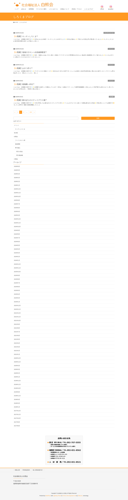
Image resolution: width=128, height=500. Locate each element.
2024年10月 (17, 226)
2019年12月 (17, 380)
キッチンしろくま (109, 32)
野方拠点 (17, 148)
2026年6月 (17, 166)
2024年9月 (17, 230)
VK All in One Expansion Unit (69, 495)
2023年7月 (17, 283)
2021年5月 (17, 339)
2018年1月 (17, 407)
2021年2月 (17, 350)
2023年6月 (17, 286)
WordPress (48, 495)
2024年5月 (17, 245)
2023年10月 (17, 271)
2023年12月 (17, 264)
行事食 (16, 159)
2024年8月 (17, 234)
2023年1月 (17, 301)
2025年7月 (17, 204)
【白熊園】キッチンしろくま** (25, 36)
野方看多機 (19, 155)
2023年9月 (17, 275)
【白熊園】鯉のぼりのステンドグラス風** (30, 100)
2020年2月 (17, 373)
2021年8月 (17, 328)
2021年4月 (17, 343)
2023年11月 (17, 268)
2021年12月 (17, 313)
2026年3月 (17, 177)
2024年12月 (17, 219)
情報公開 (17, 470)
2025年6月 (17, 207)
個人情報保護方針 (38, 470)
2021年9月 (17, 324)
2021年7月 (17, 331)
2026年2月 (17, 181)
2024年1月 (17, 260)
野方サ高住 (19, 151)
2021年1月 (17, 354)
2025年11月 (17, 192)
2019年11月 (17, 384)
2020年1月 (17, 377)
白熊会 (16, 136)
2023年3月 (17, 298)
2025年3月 (17, 215)
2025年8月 (17, 200)
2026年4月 (17, 174)
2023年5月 (17, 290)
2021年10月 (17, 320)
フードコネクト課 (20, 140)
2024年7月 (17, 238)
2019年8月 (17, 392)
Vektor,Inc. (80, 495)
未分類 (111, 96)
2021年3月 (17, 347)
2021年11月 (17, 316)
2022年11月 (17, 309)
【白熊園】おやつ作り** (23, 68)
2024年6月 (17, 241)
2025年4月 (17, 211)
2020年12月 (17, 358)
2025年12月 (17, 189)
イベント (111, 48)
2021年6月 (17, 335)
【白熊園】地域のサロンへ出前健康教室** (30, 52)
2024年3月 (17, 253)
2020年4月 (17, 365)
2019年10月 (17, 388)
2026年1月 (17, 185)
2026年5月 (17, 170)
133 (31, 112)
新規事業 (17, 144)
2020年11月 (17, 362)
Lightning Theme (57, 495)
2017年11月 (17, 414)
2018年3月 (17, 403)
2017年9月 (17, 422)
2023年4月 (17, 294)
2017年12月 (17, 410)
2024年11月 (17, 223)
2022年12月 (17, 305)
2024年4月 (17, 249)
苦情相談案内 (26, 470)
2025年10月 (17, 196)
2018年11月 (17, 395)
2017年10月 (17, 418)
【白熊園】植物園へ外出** (23, 84)
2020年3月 (17, 369)
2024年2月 (17, 256)
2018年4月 (17, 399)
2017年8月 (17, 426)
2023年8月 (17, 279)
